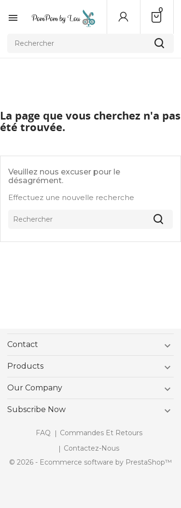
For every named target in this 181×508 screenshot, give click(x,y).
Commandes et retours (101, 432)
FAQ (43, 432)
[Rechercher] (90, 43)
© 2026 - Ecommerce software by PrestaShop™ (90, 462)
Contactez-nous (91, 448)
